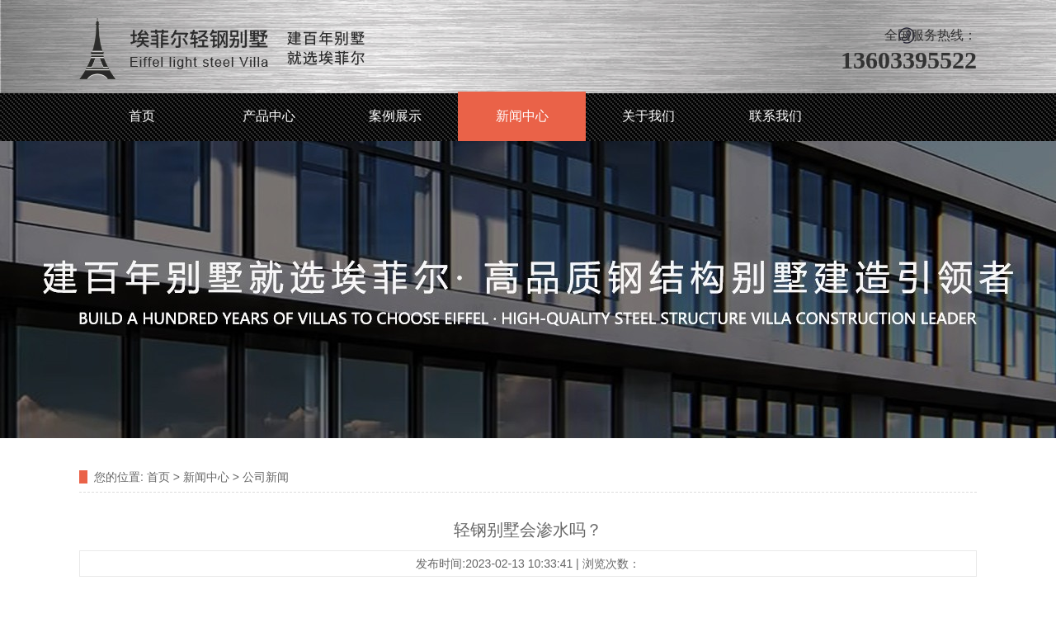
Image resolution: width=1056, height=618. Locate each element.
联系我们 (775, 116)
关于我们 (648, 116)
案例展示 (395, 116)
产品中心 (269, 116)
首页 (142, 116)
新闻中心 (522, 116)
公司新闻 (266, 477)
